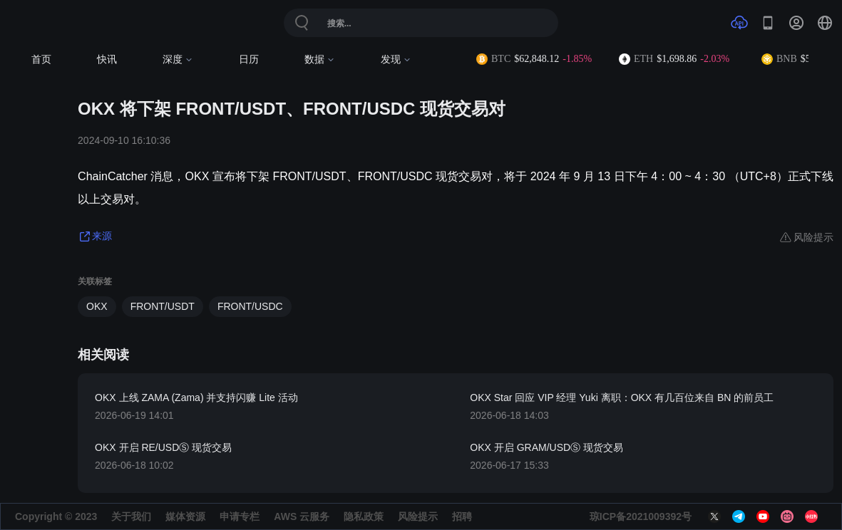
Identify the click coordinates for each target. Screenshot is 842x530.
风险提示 (418, 516)
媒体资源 (185, 516)
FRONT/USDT (162, 306)
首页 (41, 59)
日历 (249, 59)
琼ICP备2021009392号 (641, 516)
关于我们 (131, 516)
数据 (319, 59)
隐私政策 (364, 516)
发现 (396, 59)
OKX (97, 306)
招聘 (462, 516)
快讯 (107, 59)
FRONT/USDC (250, 306)
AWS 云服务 (301, 516)
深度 (178, 59)
